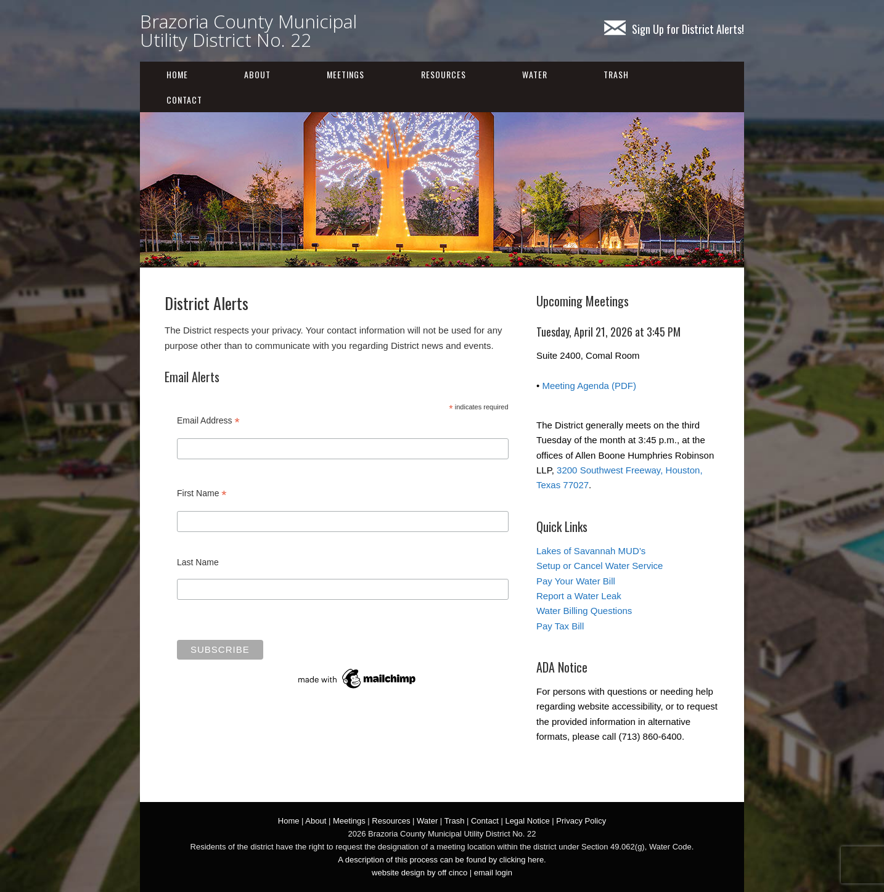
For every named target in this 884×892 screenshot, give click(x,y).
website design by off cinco (419, 872)
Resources (443, 74)
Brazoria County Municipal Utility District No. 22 (248, 30)
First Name (202, 493)
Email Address (208, 421)
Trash (616, 74)
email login (493, 872)
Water (534, 74)
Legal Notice (527, 820)
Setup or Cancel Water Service (599, 565)
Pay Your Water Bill (575, 581)
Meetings (345, 74)
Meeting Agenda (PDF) (589, 385)
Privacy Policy (581, 820)
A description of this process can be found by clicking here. (442, 859)
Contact (184, 99)
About (257, 74)
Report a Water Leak (578, 596)
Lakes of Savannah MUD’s (590, 551)
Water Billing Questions (584, 610)
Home (177, 74)
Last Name (198, 562)
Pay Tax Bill (560, 626)
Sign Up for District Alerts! (674, 29)
